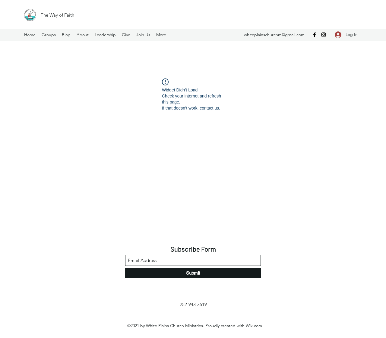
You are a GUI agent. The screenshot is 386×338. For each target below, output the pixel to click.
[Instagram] (324, 35)
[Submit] (193, 273)
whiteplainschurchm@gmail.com (274, 34)
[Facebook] (315, 35)
